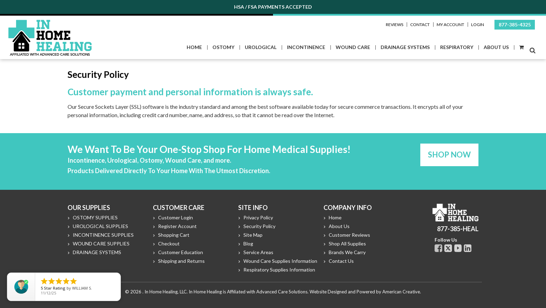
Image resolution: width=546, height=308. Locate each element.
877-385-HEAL (457, 229)
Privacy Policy (258, 217)
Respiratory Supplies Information (279, 270)
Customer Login (175, 217)
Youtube (458, 248)
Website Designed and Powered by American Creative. (365, 291)
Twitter (448, 248)
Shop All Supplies (347, 243)
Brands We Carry (347, 252)
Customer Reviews (349, 235)
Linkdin (467, 248)
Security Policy (259, 226)
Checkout (169, 243)
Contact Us (341, 261)
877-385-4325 (515, 24)
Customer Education (180, 252)
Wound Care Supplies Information (280, 261)
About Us (339, 226)
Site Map (253, 235)
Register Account (177, 226)
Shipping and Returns (181, 261)
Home (335, 217)
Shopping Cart (173, 235)
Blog (248, 243)
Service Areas (258, 252)
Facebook (438, 248)
